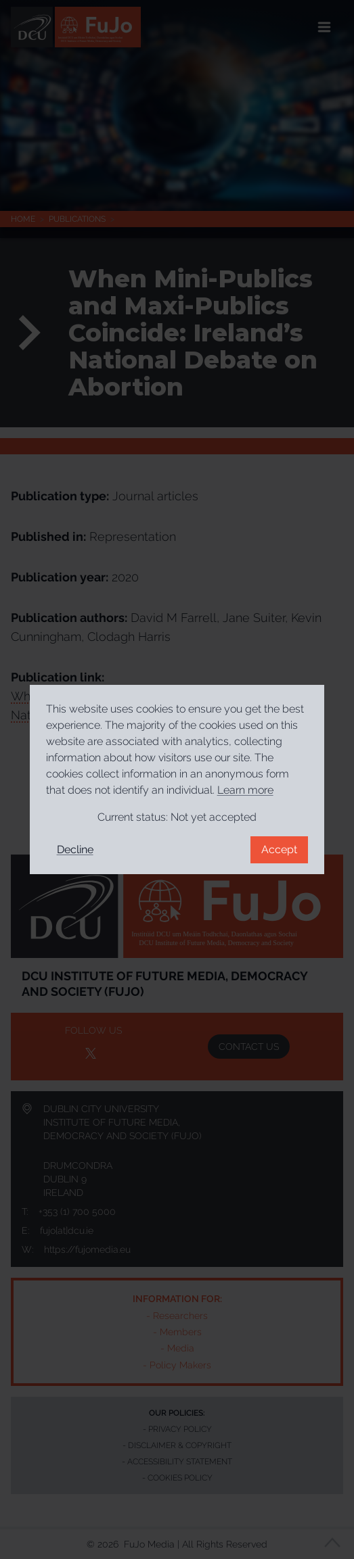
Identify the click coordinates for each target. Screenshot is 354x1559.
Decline (75, 849)
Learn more (245, 790)
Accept (279, 849)
